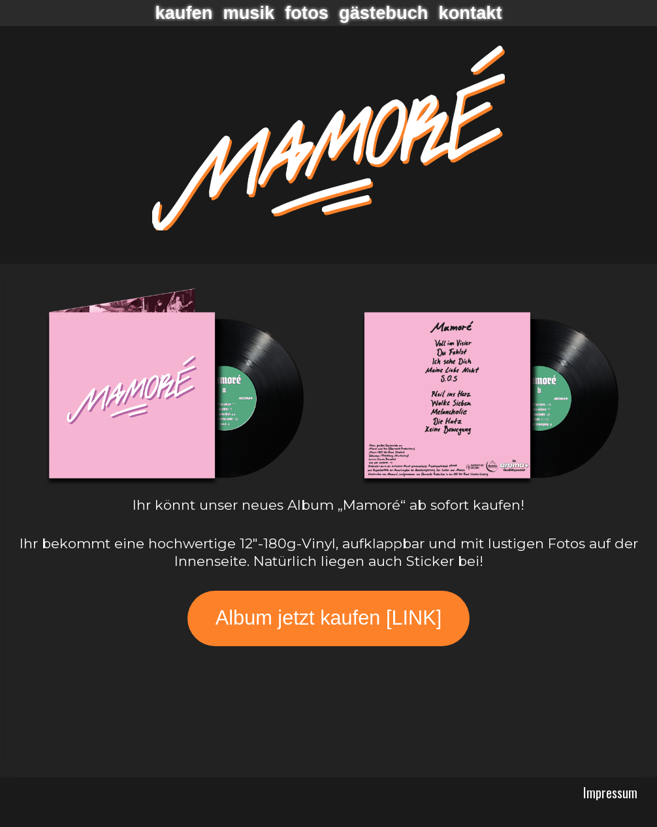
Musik (248, 13)
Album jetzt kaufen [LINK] (328, 617)
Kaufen (183, 13)
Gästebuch (383, 13)
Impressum (610, 792)
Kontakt (470, 13)
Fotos (306, 13)
